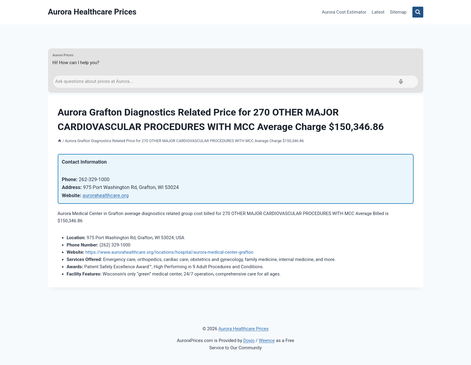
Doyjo (249, 340)
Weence (267, 340)
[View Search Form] (417, 12)
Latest (378, 12)
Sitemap (398, 12)
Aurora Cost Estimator (344, 12)
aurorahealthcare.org (105, 195)
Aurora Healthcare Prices (243, 328)
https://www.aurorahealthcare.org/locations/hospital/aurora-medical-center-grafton (169, 252)
